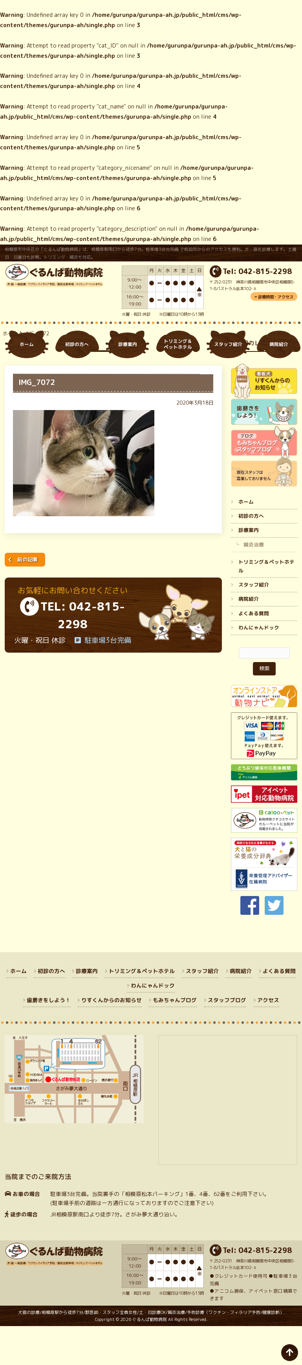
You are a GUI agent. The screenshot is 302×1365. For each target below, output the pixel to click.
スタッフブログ (227, 1039)
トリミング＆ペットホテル (266, 606)
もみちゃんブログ (175, 1039)
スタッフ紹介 (253, 623)
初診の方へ (251, 555)
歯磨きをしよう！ (49, 1039)
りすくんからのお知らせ (112, 1039)
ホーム (10, 373)
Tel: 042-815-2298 (257, 271)
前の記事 (27, 598)
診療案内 (248, 569)
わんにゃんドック (258, 666)
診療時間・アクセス (275, 297)
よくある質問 (253, 652)
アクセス (268, 1039)
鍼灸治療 (253, 583)
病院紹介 (248, 638)
